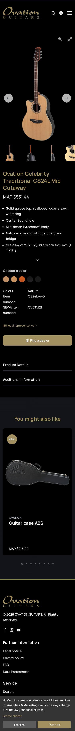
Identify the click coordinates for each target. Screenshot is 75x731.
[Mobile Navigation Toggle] (69, 13)
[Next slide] (66, 98)
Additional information (21, 379)
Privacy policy (13, 658)
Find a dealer (37, 340)
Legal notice (12, 651)
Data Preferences (16, 671)
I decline (19, 725)
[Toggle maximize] (70, 39)
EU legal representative (18, 325)
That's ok (54, 725)
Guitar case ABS (26, 523)
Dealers (8, 691)
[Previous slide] (8, 98)
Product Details (15, 364)
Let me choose (12, 716)
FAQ (6, 664)
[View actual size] (60, 39)
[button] (37, 260)
